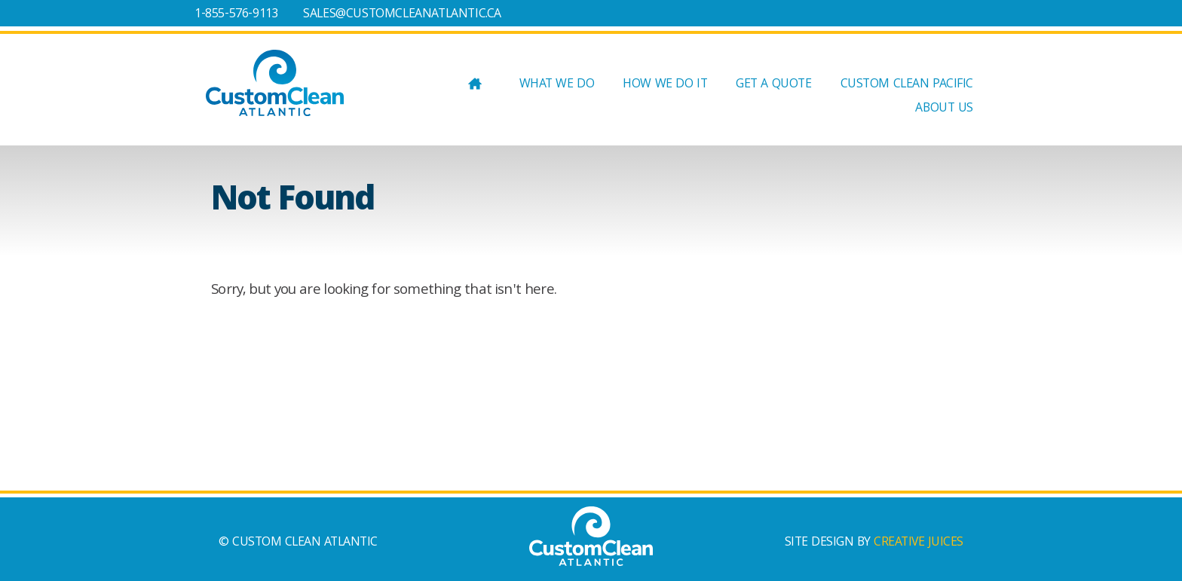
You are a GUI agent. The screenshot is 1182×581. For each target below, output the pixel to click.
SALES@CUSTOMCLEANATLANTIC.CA (402, 15)
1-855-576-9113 (236, 15)
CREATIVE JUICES (918, 543)
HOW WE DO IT (665, 86)
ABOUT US (944, 110)
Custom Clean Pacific (907, 86)
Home (475, 87)
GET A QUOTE (773, 86)
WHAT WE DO (557, 86)
